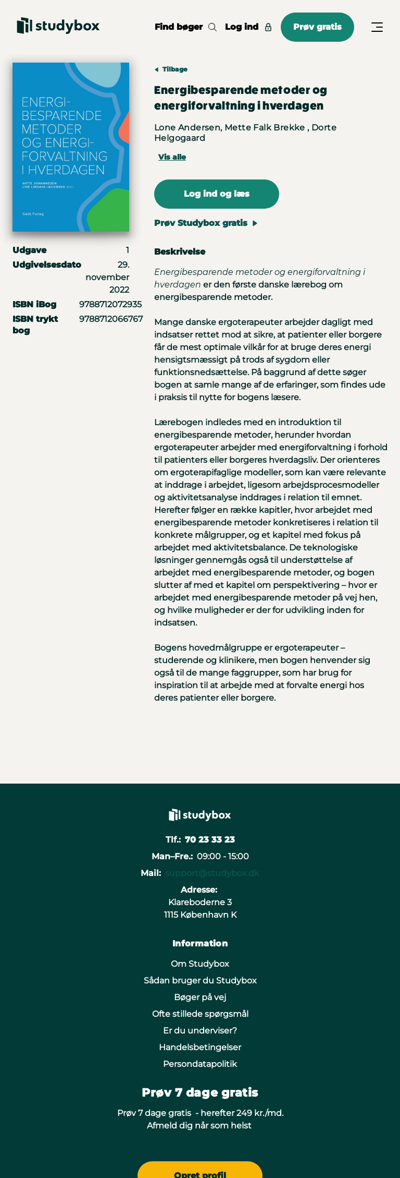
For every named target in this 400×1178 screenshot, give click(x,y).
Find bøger (186, 27)
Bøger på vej (200, 997)
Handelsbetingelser (200, 1047)
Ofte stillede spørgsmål (200, 1014)
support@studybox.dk (212, 873)
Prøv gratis (317, 27)
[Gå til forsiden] (58, 27)
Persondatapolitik (200, 1064)
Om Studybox (200, 964)
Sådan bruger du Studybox (200, 980)
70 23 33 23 (210, 840)
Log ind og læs (216, 194)
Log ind (248, 27)
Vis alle (172, 157)
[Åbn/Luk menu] (377, 27)
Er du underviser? (200, 1031)
